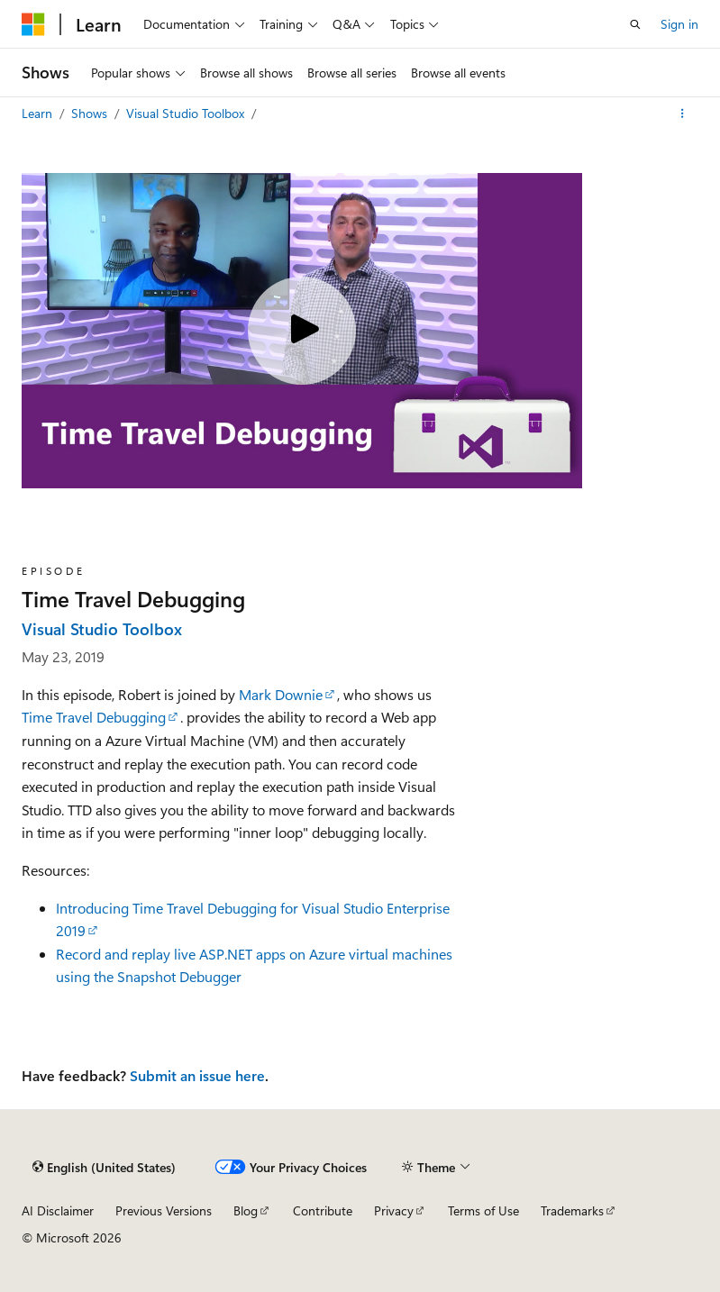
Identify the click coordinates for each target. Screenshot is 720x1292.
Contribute (322, 1210)
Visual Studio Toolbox (187, 113)
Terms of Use (483, 1210)
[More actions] (682, 113)
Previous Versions (163, 1210)
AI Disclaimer (58, 1210)
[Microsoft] (33, 24)
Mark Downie (281, 694)
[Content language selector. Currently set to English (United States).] (104, 1167)
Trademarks (572, 1210)
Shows (91, 113)
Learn (39, 113)
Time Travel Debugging (94, 716)
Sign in (679, 23)
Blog (245, 1210)
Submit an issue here (197, 1075)
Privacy (394, 1210)
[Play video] (302, 331)
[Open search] (635, 24)
